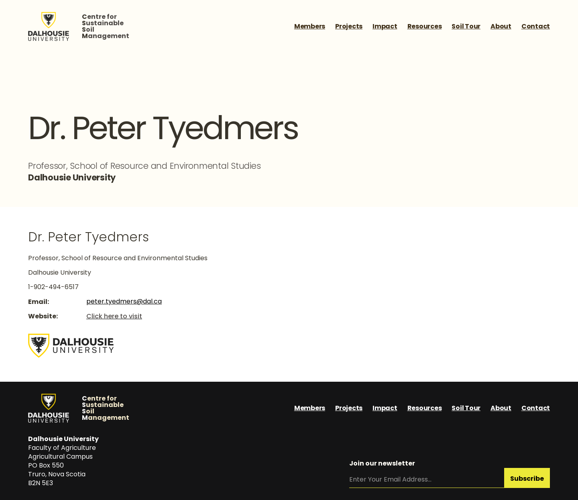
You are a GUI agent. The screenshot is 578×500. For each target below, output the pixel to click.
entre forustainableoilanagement (105, 26)
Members (309, 26)
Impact (384, 26)
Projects (348, 26)
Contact (535, 26)
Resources (424, 26)
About (500, 26)
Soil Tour (466, 26)
